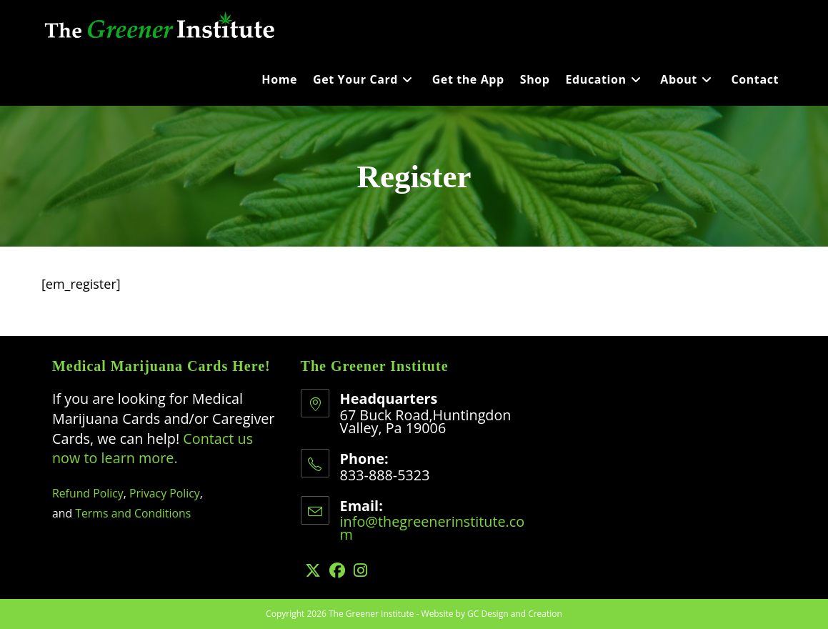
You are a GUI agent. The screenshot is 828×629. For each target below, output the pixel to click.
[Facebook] (337, 570)
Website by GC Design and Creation (492, 614)
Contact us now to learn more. (152, 448)
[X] (313, 570)
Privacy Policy (164, 493)
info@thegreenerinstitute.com (432, 528)
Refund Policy (88, 493)
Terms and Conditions (133, 513)
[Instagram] (360, 570)
